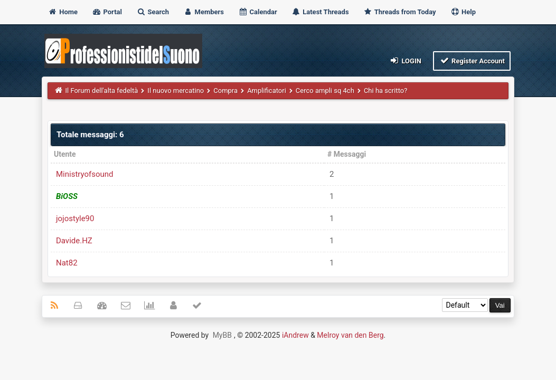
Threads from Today (399, 12)
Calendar (257, 12)
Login (405, 60)
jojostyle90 (75, 218)
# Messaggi (346, 154)
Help (463, 12)
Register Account (472, 60)
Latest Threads (320, 12)
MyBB (222, 335)
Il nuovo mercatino (175, 90)
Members (203, 12)
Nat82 (67, 263)
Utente (65, 154)
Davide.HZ (74, 240)
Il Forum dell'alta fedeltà (101, 90)
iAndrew (295, 335)
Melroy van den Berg (350, 335)
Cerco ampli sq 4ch (325, 90)
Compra (225, 90)
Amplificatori (267, 90)
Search (152, 12)
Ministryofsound (85, 174)
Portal (107, 12)
